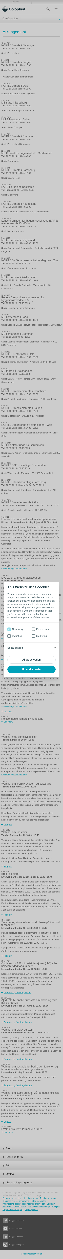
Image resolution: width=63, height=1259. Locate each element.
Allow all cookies (31, 669)
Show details (15, 647)
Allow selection (31, 659)
